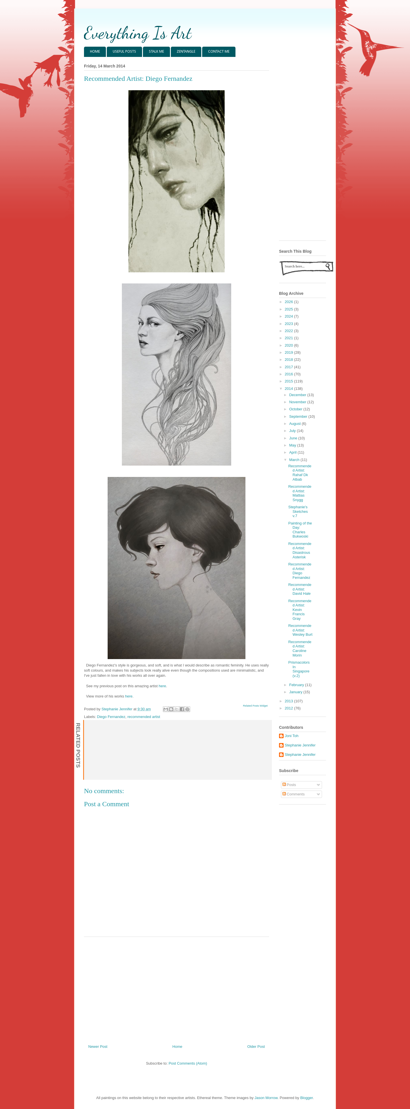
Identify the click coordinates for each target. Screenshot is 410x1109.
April (293, 452)
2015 (289, 381)
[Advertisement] (176, 988)
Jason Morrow (266, 1098)
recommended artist (144, 717)
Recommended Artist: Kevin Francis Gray (299, 610)
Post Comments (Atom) (188, 1063)
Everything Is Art (137, 32)
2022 (289, 331)
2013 (289, 701)
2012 (289, 708)
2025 (289, 309)
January (296, 692)
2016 (289, 374)
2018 (289, 359)
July (293, 431)
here (162, 686)
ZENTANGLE (186, 52)
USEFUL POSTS (124, 52)
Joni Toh (291, 736)
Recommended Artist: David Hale (299, 589)
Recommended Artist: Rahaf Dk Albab (299, 473)
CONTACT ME (218, 52)
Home (178, 1046)
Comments (293, 794)
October (296, 409)
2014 (289, 388)
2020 (289, 345)
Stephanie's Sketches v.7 (298, 511)
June (293, 438)
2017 (289, 367)
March (295, 460)
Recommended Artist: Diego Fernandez (299, 571)
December (298, 395)
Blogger (306, 1098)
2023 (289, 324)
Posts (289, 785)
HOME (95, 52)
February (297, 685)
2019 (289, 352)
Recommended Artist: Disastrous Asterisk (299, 550)
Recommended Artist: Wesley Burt (300, 630)
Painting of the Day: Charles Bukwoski (300, 530)
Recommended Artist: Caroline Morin (299, 648)
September (298, 416)
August (295, 423)
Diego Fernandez (111, 717)
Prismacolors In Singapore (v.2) (298, 669)
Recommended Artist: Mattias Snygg (299, 493)
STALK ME (156, 52)
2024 (289, 316)
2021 (289, 338)
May (293, 445)
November (298, 402)
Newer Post (97, 1046)
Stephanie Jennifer (300, 745)
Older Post (256, 1046)
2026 (289, 302)
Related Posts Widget (255, 705)
